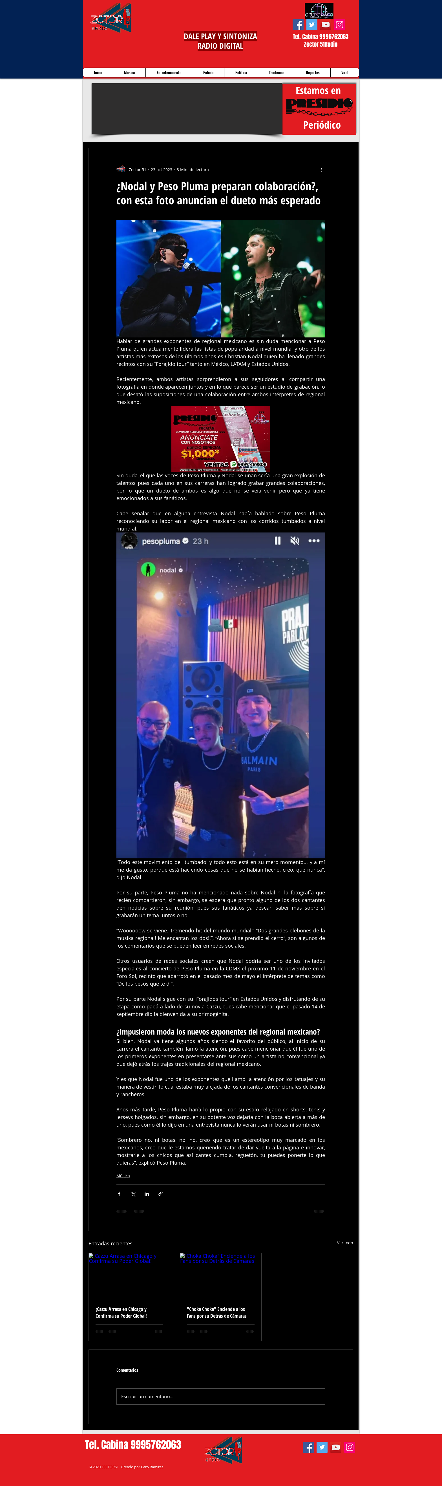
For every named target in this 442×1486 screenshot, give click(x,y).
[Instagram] (339, 24)
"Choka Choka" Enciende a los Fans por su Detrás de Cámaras (217, 1312)
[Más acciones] (321, 169)
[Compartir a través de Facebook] (119, 1193)
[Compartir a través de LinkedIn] (146, 1193)
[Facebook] (298, 24)
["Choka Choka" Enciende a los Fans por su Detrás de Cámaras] (220, 1276)
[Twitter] (311, 24)
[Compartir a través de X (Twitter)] (133, 1193)
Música (123, 1175)
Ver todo (345, 1242)
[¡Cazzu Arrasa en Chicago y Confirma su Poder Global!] (129, 1276)
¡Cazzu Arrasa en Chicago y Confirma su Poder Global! (121, 1312)
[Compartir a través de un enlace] (160, 1193)
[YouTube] (325, 24)
